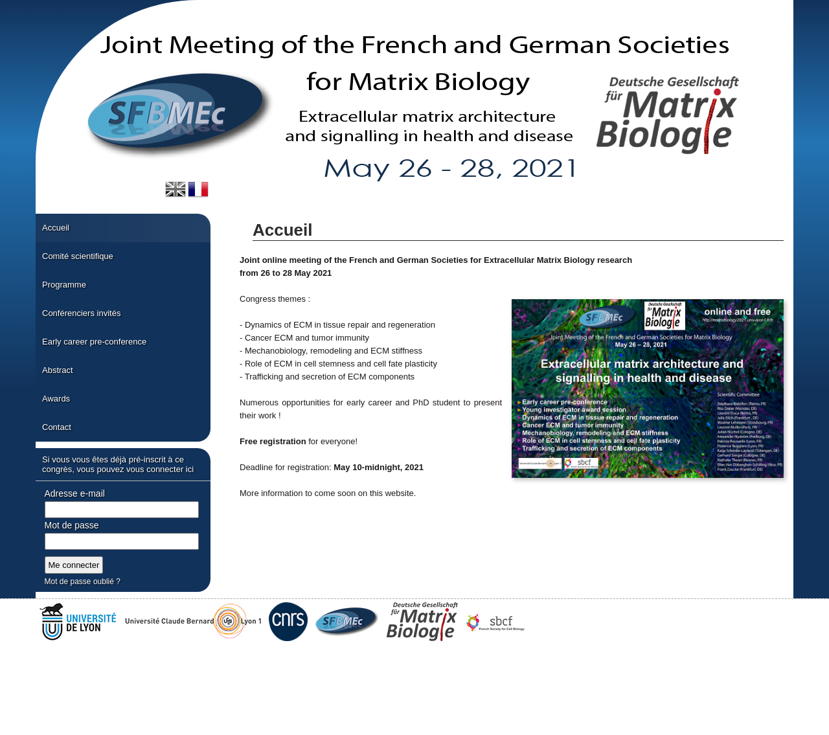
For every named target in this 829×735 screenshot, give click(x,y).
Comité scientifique (77, 256)
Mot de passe (72, 525)
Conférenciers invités (81, 313)
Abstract (57, 370)
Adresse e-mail (75, 493)
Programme (64, 284)
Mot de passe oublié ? (82, 581)
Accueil (55, 227)
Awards (56, 398)
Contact (56, 427)
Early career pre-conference (94, 341)
